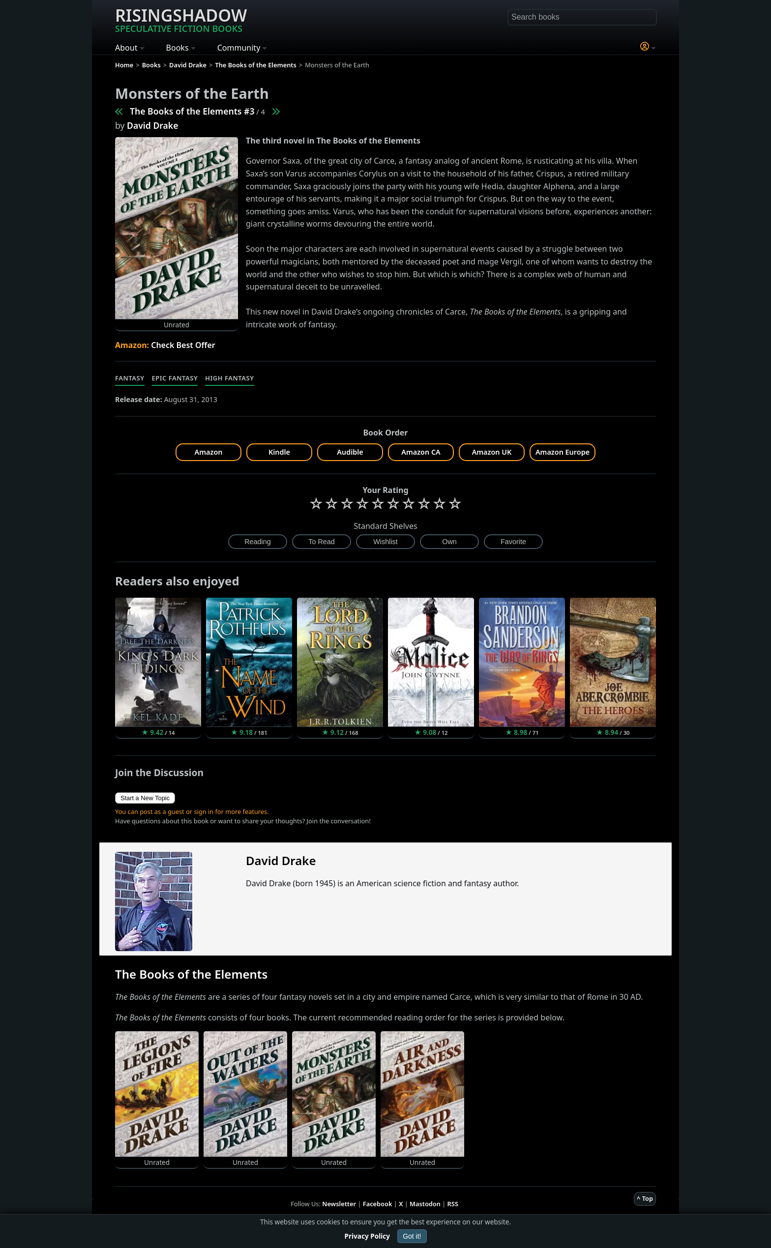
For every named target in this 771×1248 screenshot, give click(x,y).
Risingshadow (181, 19)
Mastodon (425, 1203)
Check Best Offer (183, 345)
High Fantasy (229, 378)
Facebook (377, 1203)
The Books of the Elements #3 (192, 111)
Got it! (412, 1236)
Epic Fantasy (175, 378)
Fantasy (130, 378)
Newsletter (339, 1203)
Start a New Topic (145, 798)
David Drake (152, 125)
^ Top (645, 1198)
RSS (452, 1203)
